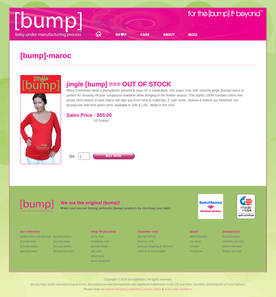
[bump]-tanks (29, 246)
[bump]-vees (28, 251)
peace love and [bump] (35, 236)
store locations (100, 260)
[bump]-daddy (62, 246)
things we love (232, 251)
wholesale (97, 256)
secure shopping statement (124, 289)
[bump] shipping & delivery (155, 246)
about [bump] (198, 236)
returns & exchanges (151, 251)
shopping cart (100, 241)
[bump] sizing (146, 236)
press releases (232, 246)
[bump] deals (99, 246)
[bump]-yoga (61, 241)
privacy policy (152, 289)
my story (195, 241)
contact (194, 246)
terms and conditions (178, 289)
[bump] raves (231, 236)
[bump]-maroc (62, 236)
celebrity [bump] (233, 241)
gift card (96, 251)
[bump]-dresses (63, 251)
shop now (97, 236)
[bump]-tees (28, 241)
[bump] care (145, 241)
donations (196, 251)
